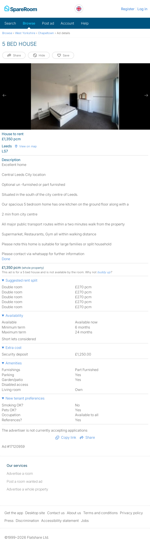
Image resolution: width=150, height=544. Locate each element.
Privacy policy (131, 513)
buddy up (103, 272)
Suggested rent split (21, 280)
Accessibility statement (60, 520)
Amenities (14, 363)
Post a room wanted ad (24, 481)
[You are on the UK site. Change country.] (79, 8)
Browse (29, 23)
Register (128, 9)
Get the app (13, 513)
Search (10, 23)
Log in (142, 9)
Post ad (48, 23)
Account (67, 23)
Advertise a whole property (27, 489)
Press (8, 520)
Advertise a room (20, 473)
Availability (14, 315)
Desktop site (35, 513)
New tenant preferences (25, 398)
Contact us (56, 513)
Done (6, 259)
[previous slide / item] (4, 95)
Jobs (85, 520)
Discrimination (27, 520)
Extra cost (13, 347)
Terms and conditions (100, 513)
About (74, 513)
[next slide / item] (145, 95)
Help (84, 23)
